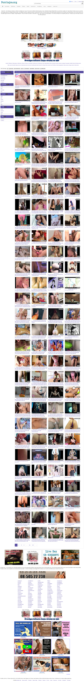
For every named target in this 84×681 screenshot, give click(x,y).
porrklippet (59, 607)
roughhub (40, 586)
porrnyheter (49, 607)
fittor (19, 585)
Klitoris (66, 86)
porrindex (40, 605)
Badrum (58, 180)
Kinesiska (38, 477)
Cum (20, 86)
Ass (16, 102)
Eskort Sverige (52, 63)
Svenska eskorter (58, 63)
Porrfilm (39, 594)
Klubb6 (71, 63)
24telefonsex (31, 585)
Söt (36, 134)
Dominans (19, 244)
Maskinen (55, 400)
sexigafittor (49, 583)
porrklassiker (60, 596)
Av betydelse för (4, 75)
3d (49, 102)
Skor (21, 400)
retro (29, 591)
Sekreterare (22, 118)
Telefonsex (19, 63)
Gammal (42, 181)
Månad (2, 101)
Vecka (2, 99)
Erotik (37, 65)
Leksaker (43, 103)
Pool (39, 212)
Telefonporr (40, 63)
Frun (76, 102)
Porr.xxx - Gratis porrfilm (42, 48)
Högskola (22, 133)
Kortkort (57, 212)
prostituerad (30, 587)
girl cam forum (37, 68)
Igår (1, 97)
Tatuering (55, 461)
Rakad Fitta (45, 65)
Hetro (72, 1)
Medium (2, 110)
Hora (73, 102)
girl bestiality (32, 68)
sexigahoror (59, 580)
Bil (57, 102)
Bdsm (19, 243)
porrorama (49, 605)
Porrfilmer (54, 65)
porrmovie (59, 597)
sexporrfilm (49, 598)
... (26, 545)
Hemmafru (72, 322)
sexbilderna (30, 580)
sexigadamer (60, 583)
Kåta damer (76, 65)
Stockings (52, 212)
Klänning (55, 211)
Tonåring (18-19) (37, 103)
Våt (18, 87)
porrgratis (30, 594)
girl (7, 68)
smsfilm (29, 582)
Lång (2, 112)
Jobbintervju (20, 369)
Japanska (53, 150)
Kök (77, 384)
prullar (39, 580)
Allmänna (24, 291)
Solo (39, 86)
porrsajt (19, 600)
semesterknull (31, 590)
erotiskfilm (30, 589)
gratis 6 (19, 583)
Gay (75, 1)
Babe (36, 102)
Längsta (2, 82)
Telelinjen (10, 63)
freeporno (30, 583)
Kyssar (45, 197)
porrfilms (30, 597)
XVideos (2, 120)
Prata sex (26, 63)
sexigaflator (59, 582)
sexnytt (48, 585)
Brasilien (43, 399)
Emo (62, 118)
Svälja (69, 259)
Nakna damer (66, 65)
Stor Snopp (39, 164)
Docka (53, 399)
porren (39, 603)
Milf (45, 181)
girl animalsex (27, 68)
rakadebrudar (41, 582)
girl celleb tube (42, 68)
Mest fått (2, 80)
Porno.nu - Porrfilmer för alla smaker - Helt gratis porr (42, 47)
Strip (26, 212)
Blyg (76, 352)
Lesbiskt (42, 243)
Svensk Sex (50, 65)
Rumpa (19, 102)
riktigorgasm (40, 585)
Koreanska (50, 477)
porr (58, 600)
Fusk (19, 133)
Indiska (23, 86)
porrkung (59, 604)
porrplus (49, 603)
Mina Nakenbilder (46, 63)
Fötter (20, 399)
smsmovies (20, 593)
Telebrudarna (14, 63)
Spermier (28, 291)
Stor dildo (24, 244)
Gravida (23, 212)
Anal (51, 102)
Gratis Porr (41, 65)
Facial (59, 103)
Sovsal (39, 134)
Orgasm (60, 134)
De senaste (3, 77)
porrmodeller (20, 590)
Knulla (57, 65)
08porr (48, 580)
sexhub (58, 587)
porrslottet (40, 607)
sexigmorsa (49, 590)
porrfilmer (30, 601)
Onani (27, 86)
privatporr (40, 583)
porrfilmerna (30, 598)
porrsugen (20, 601)
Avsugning (67, 102)
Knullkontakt (33, 65)
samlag (39, 587)
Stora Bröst (54, 149)
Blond (55, 133)
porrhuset (20, 605)
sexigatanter (50, 593)
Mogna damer (71, 65)
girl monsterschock (17, 68)
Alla (1, 91)
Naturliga (59, 181)
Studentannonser (24, 65)
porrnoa (49, 594)
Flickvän (43, 134)
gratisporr (20, 580)
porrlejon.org (18, 680)
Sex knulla (49, 589)
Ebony (28, 493)
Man (43, 337)
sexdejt (19, 598)
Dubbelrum (21, 431)
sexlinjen (49, 587)
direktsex (20, 586)
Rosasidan (67, 63)
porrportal (49, 600)
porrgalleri (30, 596)
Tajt (72, 353)
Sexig (58, 586)
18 (66, 149)
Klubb (41, 133)
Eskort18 (74, 63)
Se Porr (58, 585)
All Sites (2, 118)
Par (22, 274)
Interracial (37, 181)
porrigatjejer (30, 604)
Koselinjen (31, 63)
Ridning (58, 369)
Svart (77, 149)
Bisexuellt (77, 368)
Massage (20, 337)
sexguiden (59, 591)
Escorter (29, 65)
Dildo (33, 86)
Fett (37, 197)
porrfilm (19, 582)
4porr (29, 586)
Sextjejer (63, 63)
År (1, 102)
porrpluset (49, 601)
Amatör (33, 102)
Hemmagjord (27, 149)
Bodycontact (78, 63)
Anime (50, 149)
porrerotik (40, 601)
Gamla (20, 447)
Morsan (37, 259)
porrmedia (59, 598)
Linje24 (7, 63)
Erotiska (40, 102)
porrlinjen (59, 603)
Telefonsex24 (35, 63)
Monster (42, 369)
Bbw (70, 258)
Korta (2, 109)
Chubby (19, 149)
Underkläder (26, 196)
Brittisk (71, 133)
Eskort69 (13, 65)
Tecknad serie (76, 274)
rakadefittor (40, 589)
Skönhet (37, 133)
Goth (49, 119)
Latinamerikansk (23, 134)
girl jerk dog (11, 68)
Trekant (45, 212)
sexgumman (59, 590)
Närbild (17, 86)
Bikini (18, 164)
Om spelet (34, 119)
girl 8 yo (22, 68)
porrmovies (59, 594)
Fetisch (27, 306)
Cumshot (55, 103)
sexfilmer (59, 593)
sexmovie (49, 586)
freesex (19, 591)
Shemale (80, 1)
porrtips (39, 590)
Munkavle (17, 541)
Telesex (23, 63)
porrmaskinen (60, 601)
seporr (48, 582)
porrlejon (20, 587)
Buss (58, 149)
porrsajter (49, 596)
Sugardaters (61, 65)
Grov (53, 431)
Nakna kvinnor (18, 65)
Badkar (33, 133)
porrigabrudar (21, 604)
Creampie (70, 134)
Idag (1, 96)
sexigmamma (50, 591)
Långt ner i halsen (43, 118)
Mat (27, 399)
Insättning (41, 416)
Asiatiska (56, 164)
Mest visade (3, 78)
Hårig (53, 227)
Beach (37, 305)
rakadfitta (40, 593)
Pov (44, 150)
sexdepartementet (22, 596)
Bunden (26, 243)
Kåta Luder (10, 65)
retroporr (30, 593)
